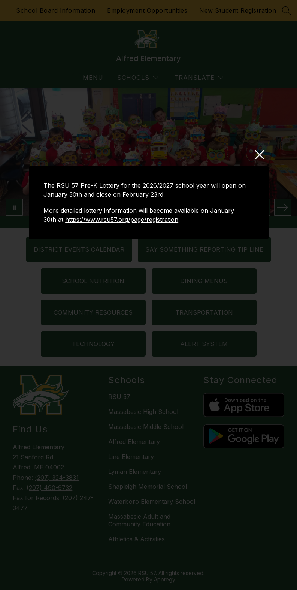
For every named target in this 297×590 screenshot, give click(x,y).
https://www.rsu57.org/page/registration (121, 219)
